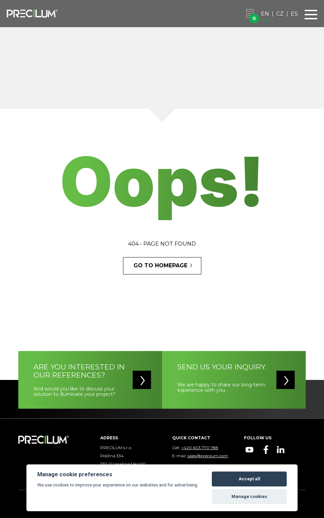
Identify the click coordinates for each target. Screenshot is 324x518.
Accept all (249, 478)
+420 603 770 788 (199, 447)
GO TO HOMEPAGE (160, 265)
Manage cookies (249, 496)
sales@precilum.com (207, 455)
